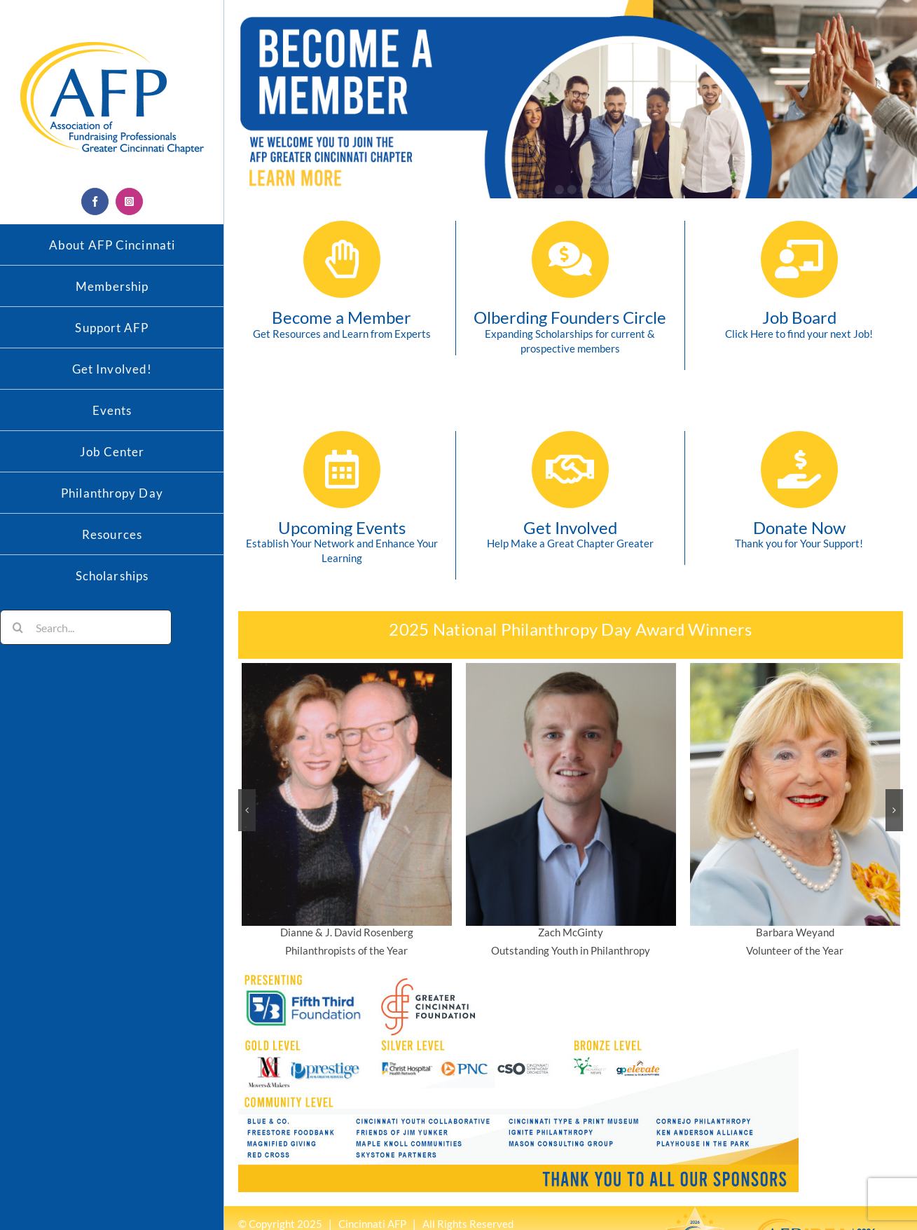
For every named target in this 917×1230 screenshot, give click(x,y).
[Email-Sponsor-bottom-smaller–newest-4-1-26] (518, 975)
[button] (247, 810)
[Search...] (86, 627)
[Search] (17, 627)
